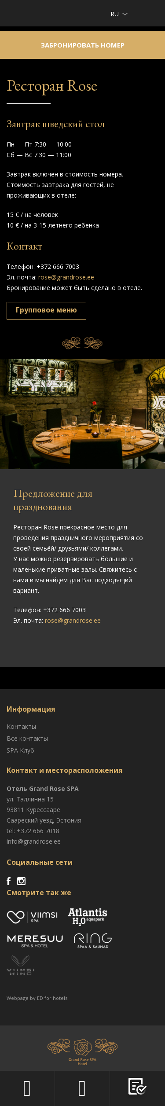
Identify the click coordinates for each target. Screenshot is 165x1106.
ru (114, 14)
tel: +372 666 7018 (33, 831)
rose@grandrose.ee (66, 277)
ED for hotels (52, 998)
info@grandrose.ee (34, 841)
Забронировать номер (82, 44)
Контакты (21, 726)
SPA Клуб (20, 750)
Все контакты (27, 738)
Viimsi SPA (18, 13)
